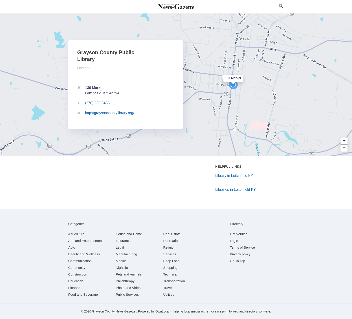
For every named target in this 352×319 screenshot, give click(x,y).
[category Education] (75, 281)
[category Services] (169, 254)
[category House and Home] (129, 234)
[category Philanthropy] (125, 281)
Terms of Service (242, 247)
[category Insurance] (123, 241)
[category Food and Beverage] (83, 294)
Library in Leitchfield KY (234, 176)
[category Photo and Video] (128, 288)
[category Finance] (74, 288)
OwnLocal (162, 311)
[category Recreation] (171, 241)
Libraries (83, 68)
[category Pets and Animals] (129, 274)
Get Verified (238, 234)
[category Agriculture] (76, 234)
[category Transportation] (174, 281)
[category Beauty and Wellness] (84, 254)
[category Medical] (122, 261)
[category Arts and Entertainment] (85, 241)
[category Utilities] (168, 294)
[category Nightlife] (122, 267)
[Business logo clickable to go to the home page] (176, 7)
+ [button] (344, 141)
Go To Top (237, 261)
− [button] (344, 148)
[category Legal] (120, 247)
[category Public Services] (127, 294)
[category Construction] (77, 274)
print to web (230, 311)
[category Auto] (71, 247)
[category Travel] (167, 288)
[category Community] (76, 267)
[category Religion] (169, 247)
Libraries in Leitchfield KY (235, 189)
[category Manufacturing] (126, 254)
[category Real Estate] (172, 234)
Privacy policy (240, 254)
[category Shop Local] (171, 261)
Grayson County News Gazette (114, 311)
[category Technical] (170, 274)
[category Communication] (80, 261)
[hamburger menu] (71, 6)
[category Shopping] (170, 267)
